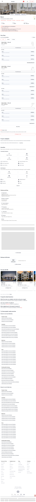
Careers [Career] (28, 467)
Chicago (2, 474)
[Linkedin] (18, 494)
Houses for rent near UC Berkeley (7, 318)
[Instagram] (21, 494)
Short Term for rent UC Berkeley (6, 368)
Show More (18, 126)
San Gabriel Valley (12, 471)
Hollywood (11, 467)
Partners (28, 466)
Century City (12, 472)
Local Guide (20, 464)
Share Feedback (29, 472)
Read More (21, 142)
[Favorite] (15, 282)
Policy (28, 469)
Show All (18, 186)
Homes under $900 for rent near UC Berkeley (9, 352)
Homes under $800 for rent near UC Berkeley (9, 424)
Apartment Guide (21, 466)
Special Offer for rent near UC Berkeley (8, 373)
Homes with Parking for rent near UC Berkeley (9, 327)
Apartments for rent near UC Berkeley (7, 319)
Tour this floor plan (18, 47)
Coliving (19, 462)
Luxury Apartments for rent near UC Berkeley (9, 376)
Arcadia (2, 467)
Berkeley (8, 294)
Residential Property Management (21, 470)
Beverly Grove (12, 474)
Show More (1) (32, 87)
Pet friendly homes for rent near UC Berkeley (8, 325)
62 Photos (12, 14)
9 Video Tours (23, 14)
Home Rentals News (21, 467)
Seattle (2, 464)
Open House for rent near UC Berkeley (7, 370)
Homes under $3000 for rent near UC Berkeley (9, 364)
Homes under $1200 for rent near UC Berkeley (9, 429)
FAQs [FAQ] (28, 464)
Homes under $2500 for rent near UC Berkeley (9, 362)
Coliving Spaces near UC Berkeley (7, 383)
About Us (28, 462)
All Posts (19, 472)
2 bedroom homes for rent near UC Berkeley (8, 418)
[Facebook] (12, 494)
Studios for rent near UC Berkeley (7, 341)
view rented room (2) (30, 62)
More (21, 307)
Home (1, 294)
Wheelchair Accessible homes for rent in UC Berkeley (10, 337)
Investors (28, 471)
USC (10, 462)
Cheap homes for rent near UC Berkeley (8, 375)
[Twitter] (15, 494)
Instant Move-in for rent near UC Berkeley (8, 371)
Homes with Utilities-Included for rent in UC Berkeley (10, 335)
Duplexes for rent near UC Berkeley (7, 321)
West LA (11, 466)
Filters (33, 37)
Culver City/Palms (12, 476)
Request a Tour (18, 134)
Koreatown (11, 464)
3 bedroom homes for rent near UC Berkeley (8, 346)
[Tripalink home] (2, 1)
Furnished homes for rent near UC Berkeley (8, 330)
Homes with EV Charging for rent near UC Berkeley (9, 332)
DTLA (10, 469)
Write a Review (18, 264)
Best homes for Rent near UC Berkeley (8, 380)
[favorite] (33, 6)
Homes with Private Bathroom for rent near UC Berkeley (10, 402)
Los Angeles (3, 462)
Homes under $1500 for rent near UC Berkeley (9, 359)
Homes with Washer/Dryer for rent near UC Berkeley (10, 407)
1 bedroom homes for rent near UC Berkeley (8, 343)
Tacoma (2, 472)
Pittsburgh (2, 469)
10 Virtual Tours (17, 14)
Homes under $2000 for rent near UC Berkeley (9, 434)
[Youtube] (24, 494)
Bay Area (4, 294)
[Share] (13, 282)
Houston (2, 466)
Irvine (2, 471)
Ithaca (2, 481)
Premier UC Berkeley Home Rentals (7, 378)
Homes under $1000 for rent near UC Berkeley (9, 354)
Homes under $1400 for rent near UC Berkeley (9, 357)
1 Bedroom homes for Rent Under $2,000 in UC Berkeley (10, 455)
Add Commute (18, 253)
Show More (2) (32, 123)
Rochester (2, 479)
